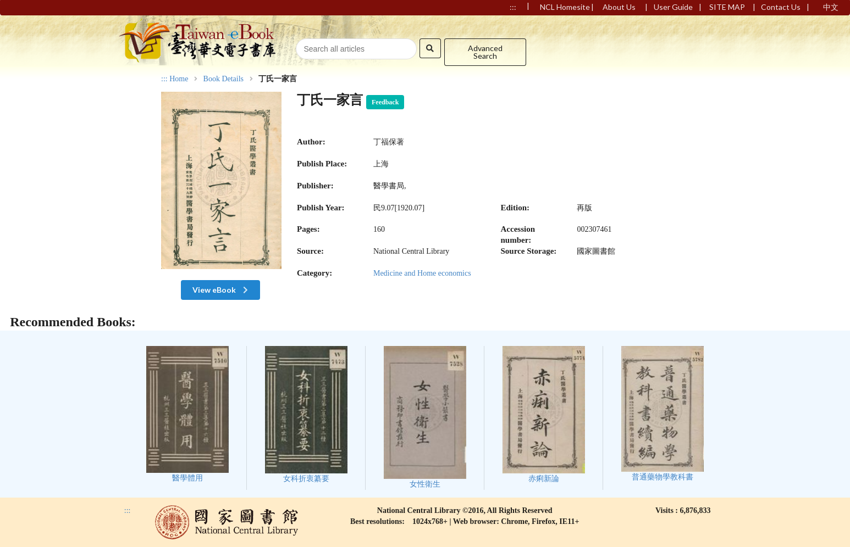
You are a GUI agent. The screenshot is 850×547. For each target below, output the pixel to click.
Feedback (385, 102)
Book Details (223, 79)
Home (178, 79)
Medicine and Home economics (422, 273)
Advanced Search (485, 51)
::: (164, 79)
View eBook (221, 289)
